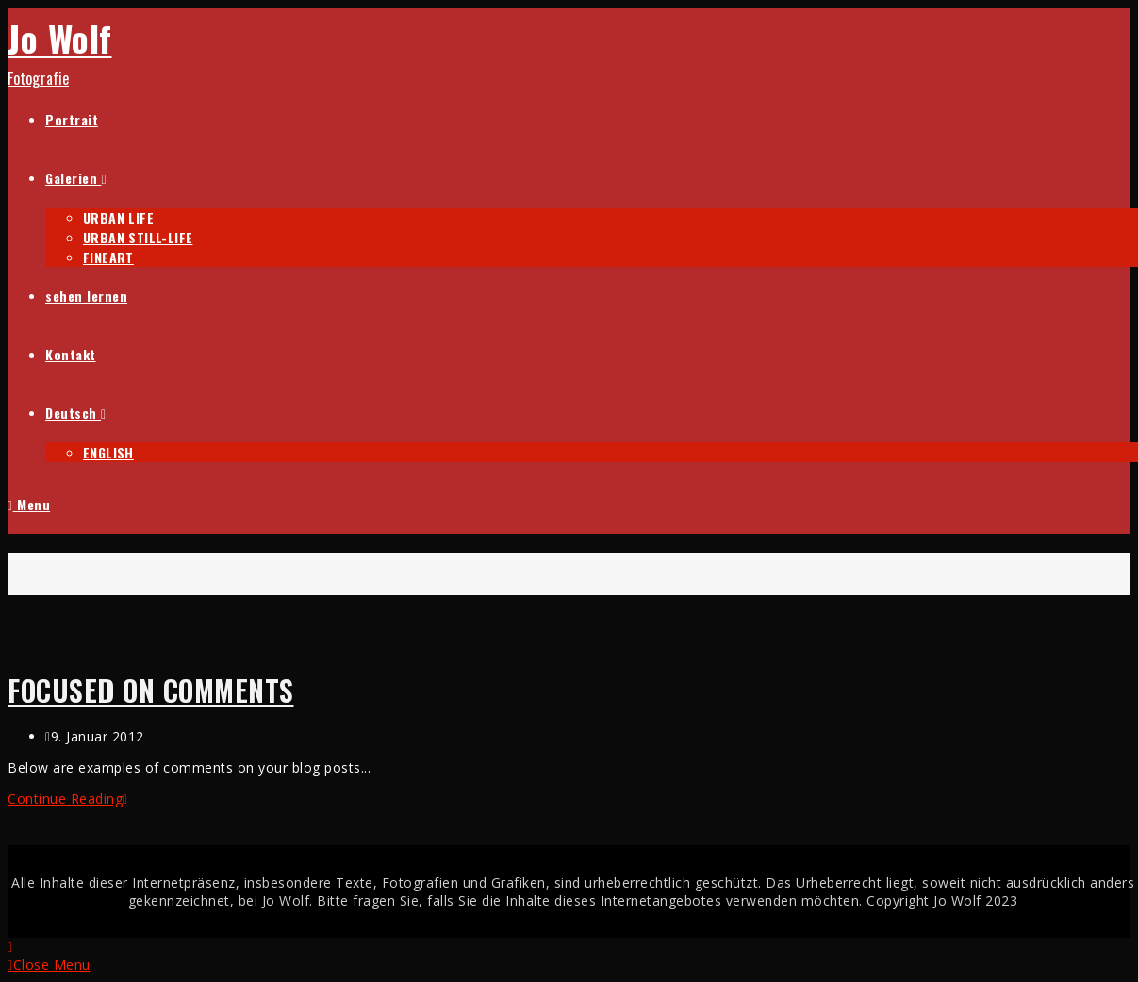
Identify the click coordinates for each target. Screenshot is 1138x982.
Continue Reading (68, 798)
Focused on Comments (151, 690)
